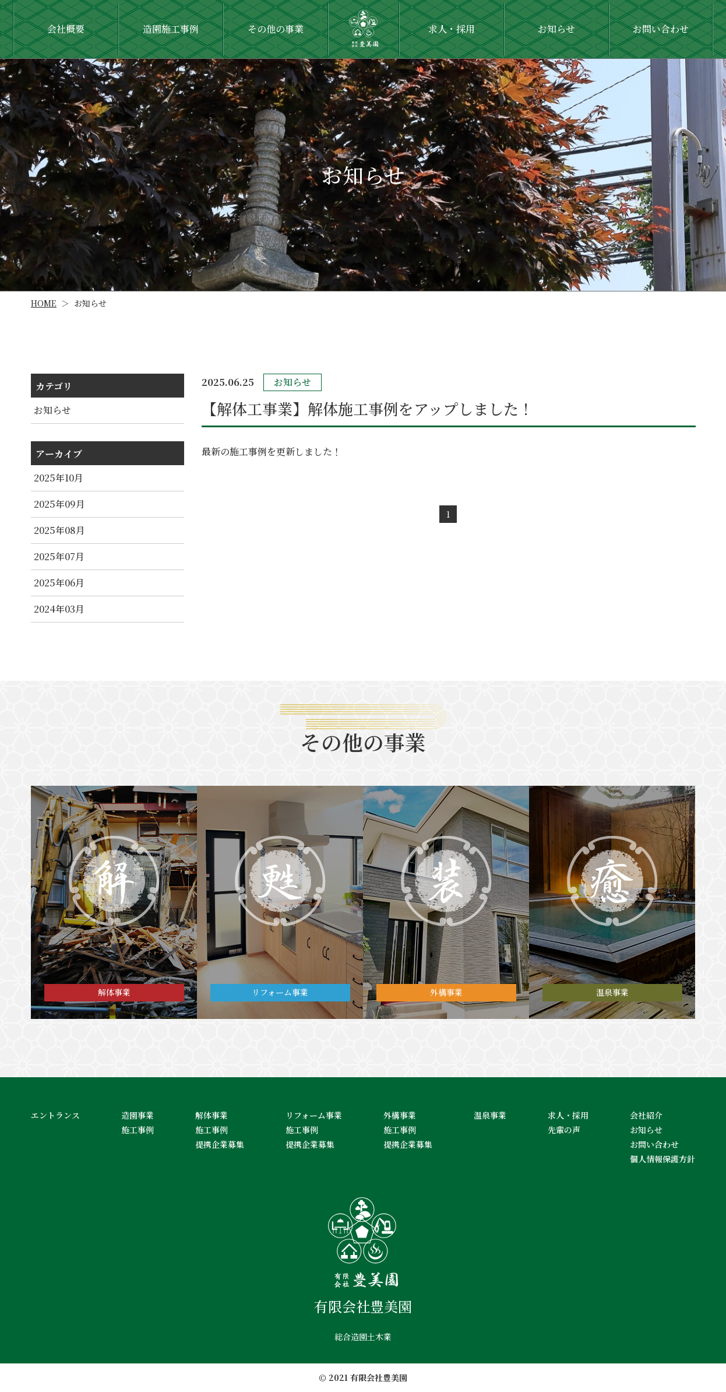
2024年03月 (59, 609)
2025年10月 (58, 477)
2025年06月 (59, 582)
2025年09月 (59, 504)
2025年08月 (59, 530)
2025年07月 (59, 556)
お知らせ (52, 410)
